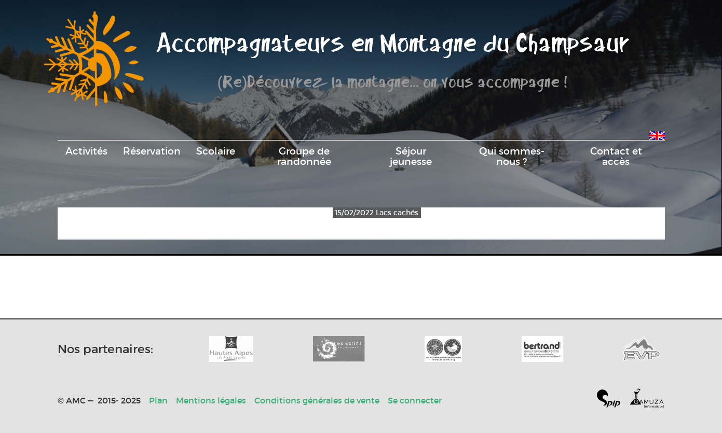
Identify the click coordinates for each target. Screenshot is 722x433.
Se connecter (415, 400)
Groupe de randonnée (304, 156)
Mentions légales (211, 400)
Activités (86, 151)
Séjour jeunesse (411, 156)
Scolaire (215, 151)
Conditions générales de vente (316, 400)
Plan (158, 400)
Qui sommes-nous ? (511, 156)
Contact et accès (616, 156)
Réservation (152, 151)
